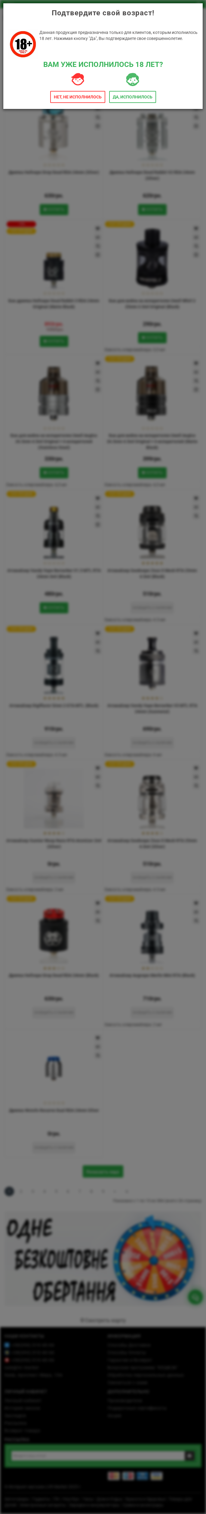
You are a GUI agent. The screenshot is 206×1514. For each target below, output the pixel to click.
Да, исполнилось (132, 97)
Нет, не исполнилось (78, 97)
